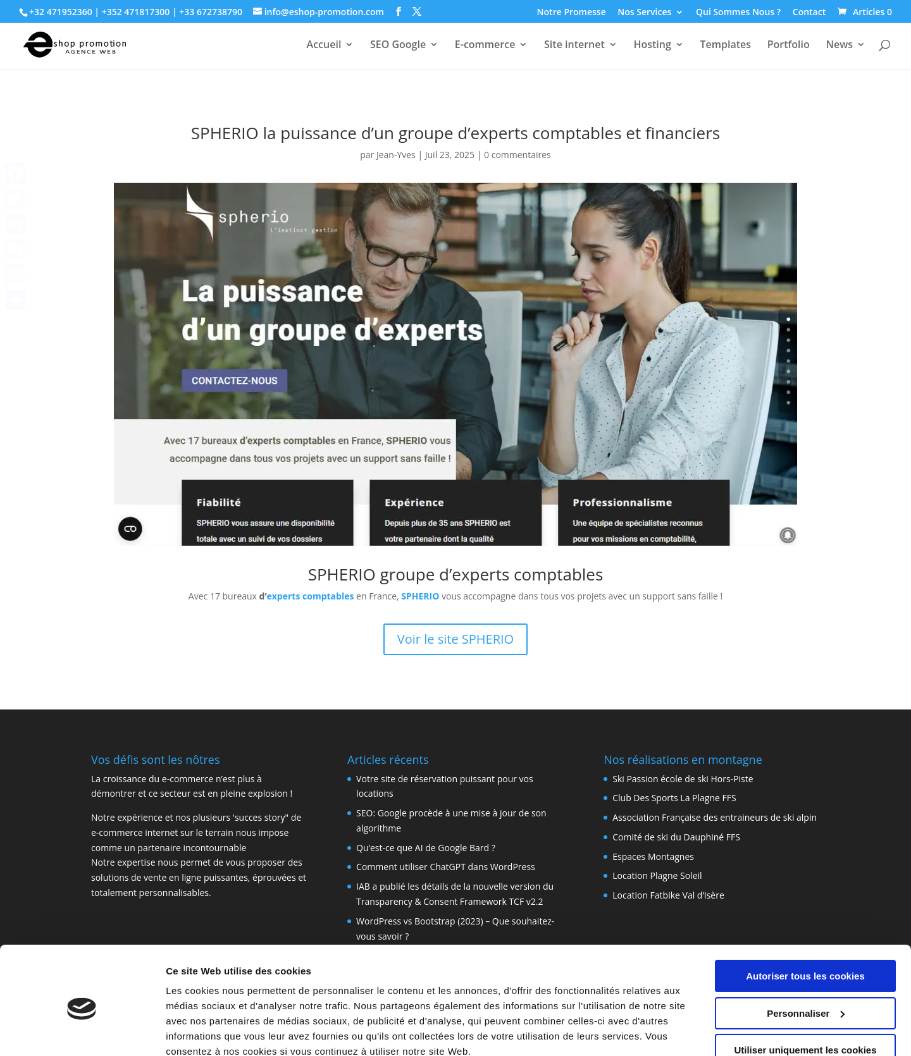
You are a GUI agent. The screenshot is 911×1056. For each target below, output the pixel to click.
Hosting (652, 45)
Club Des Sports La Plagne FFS (674, 798)
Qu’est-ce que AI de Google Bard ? (425, 848)
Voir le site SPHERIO (455, 639)
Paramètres (192, 1031)
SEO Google (398, 45)
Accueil (324, 45)
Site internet (574, 45)
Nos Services (644, 13)
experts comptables (310, 596)
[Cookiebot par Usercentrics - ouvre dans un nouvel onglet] (82, 1031)
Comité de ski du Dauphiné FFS (676, 837)
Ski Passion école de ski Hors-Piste (682, 779)
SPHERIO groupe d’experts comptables (456, 574)
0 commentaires (517, 155)
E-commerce (485, 45)
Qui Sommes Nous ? (738, 13)
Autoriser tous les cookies (805, 921)
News (839, 45)
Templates (725, 45)
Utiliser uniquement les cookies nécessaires (805, 1000)
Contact (809, 13)
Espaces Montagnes (653, 856)
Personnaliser (806, 957)
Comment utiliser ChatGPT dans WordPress (445, 867)
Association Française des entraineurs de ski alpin (714, 817)
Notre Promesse (571, 13)
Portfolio (788, 45)
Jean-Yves (396, 155)
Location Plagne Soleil (657, 875)
